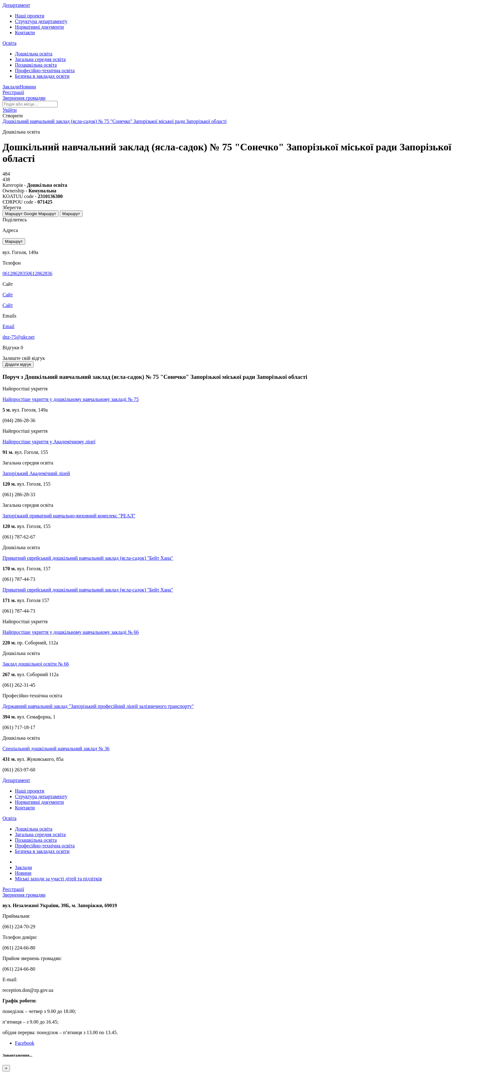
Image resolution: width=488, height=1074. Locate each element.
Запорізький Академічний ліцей (36, 473)
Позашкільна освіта (36, 65)
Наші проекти (29, 15)
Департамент (16, 5)
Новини (28, 86)
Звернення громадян (23, 98)
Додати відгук (18, 364)
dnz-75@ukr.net (18, 337)
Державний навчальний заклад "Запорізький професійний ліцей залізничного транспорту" (98, 706)
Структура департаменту (41, 21)
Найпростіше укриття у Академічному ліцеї (49, 441)
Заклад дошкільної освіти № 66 (35, 664)
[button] (9, 110)
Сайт (7, 305)
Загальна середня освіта (40, 59)
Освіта (9, 43)
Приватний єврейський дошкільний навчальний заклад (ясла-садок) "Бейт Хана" (87, 558)
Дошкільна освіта (33, 53)
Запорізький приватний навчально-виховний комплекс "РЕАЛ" (68, 515)
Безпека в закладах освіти (42, 76)
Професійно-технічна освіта (45, 70)
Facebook (24, 1043)
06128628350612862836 (27, 273)
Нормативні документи (39, 27)
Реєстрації (13, 92)
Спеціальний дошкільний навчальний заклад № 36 (56, 748)
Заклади (11, 86)
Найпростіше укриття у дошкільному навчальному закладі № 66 (70, 632)
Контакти (25, 32)
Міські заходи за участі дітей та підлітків (58, 878)
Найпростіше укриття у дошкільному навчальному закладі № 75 (70, 399)
